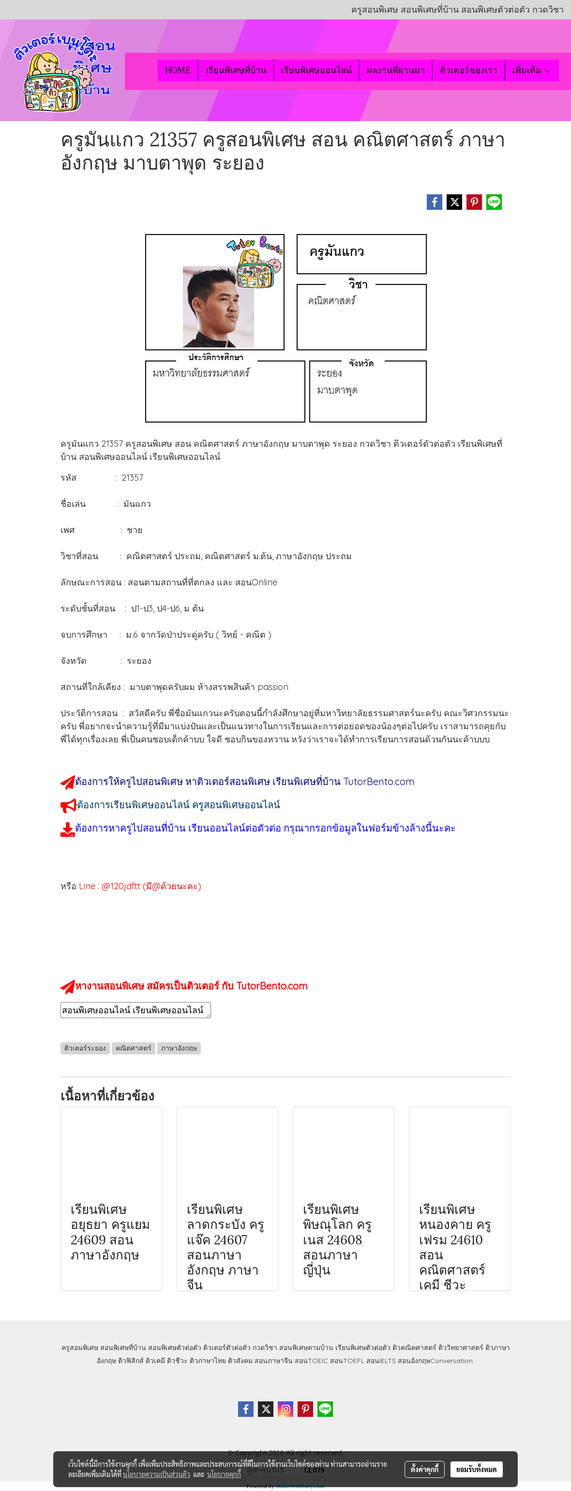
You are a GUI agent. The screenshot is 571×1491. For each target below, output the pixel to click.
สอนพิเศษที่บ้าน (123, 1347)
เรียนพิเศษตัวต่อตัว (363, 1347)
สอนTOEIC (311, 1360)
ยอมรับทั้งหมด (476, 1469)
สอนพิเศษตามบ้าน (306, 1347)
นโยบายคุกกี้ (224, 1474)
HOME (178, 70)
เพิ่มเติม (532, 70)
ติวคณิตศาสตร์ (414, 1347)
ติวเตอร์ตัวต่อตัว (227, 1347)
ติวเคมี (155, 1360)
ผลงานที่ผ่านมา (396, 70)
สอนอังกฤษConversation (435, 1360)
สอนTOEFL (347, 1360)
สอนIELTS (381, 1360)
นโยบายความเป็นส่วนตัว (156, 1474)
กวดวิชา (265, 1347)
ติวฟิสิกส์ (131, 1360)
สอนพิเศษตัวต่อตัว (174, 1347)
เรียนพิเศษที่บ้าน (236, 70)
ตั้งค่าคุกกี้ (424, 1469)
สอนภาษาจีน (274, 1360)
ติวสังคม (240, 1360)
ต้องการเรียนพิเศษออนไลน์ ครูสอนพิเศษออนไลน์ (178, 805)
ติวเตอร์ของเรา (468, 70)
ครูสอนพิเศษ (79, 1347)
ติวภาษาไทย (208, 1360)
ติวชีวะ (177, 1360)
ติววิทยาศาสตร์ (460, 1347)
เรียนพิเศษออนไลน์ (316, 70)
